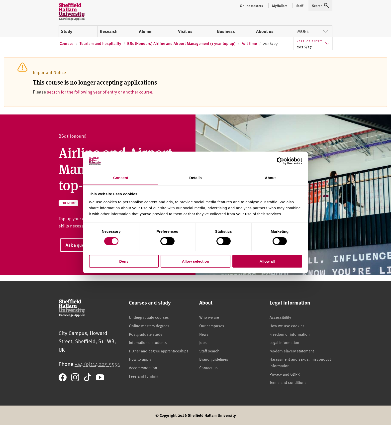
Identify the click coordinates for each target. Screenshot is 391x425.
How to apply (140, 359)
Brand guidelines (213, 359)
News (203, 334)
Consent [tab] (120, 178)
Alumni (146, 31)
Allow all (267, 261)
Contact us (208, 367)
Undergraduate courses (149, 317)
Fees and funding (143, 376)
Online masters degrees (149, 325)
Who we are (209, 317)
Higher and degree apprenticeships (159, 350)
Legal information (284, 342)
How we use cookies (287, 325)
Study (66, 31)
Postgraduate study (145, 334)
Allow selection (195, 261)
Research (108, 31)
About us (265, 31)
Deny (123, 261)
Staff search (209, 350)
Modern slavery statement (292, 350)
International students (148, 342)
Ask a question (80, 245)
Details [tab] (195, 178)
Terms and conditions (288, 382)
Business (226, 31)
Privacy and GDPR (285, 374)
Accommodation (143, 367)
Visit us (185, 31)
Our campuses (211, 325)
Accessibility (280, 317)
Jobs (203, 342)
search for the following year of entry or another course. (100, 92)
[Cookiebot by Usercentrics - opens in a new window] (280, 161)
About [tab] (270, 178)
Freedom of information (290, 334)
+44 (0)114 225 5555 (97, 363)
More (312, 31)
